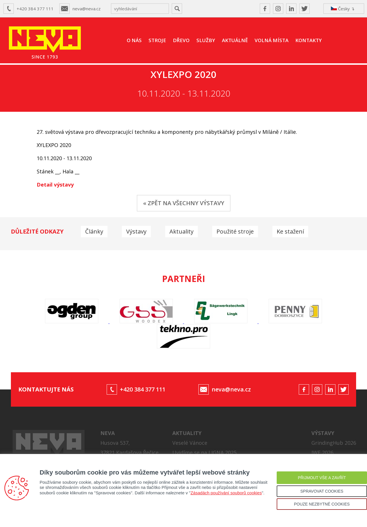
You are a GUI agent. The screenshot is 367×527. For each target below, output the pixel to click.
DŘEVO (181, 40)
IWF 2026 (322, 452)
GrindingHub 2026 (333, 442)
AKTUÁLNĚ (235, 40)
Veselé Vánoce (189, 442)
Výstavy (136, 231)
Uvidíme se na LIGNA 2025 (204, 452)
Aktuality (181, 231)
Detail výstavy (55, 184)
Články (94, 231)
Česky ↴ (343, 8)
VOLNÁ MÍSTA (271, 40)
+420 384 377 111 (35, 8)
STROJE (157, 40)
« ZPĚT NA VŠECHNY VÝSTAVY (183, 203)
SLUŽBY (205, 40)
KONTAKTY (308, 40)
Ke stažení (290, 231)
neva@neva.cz (87, 8)
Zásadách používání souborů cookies (226, 492)
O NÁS (134, 40)
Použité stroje (235, 231)
